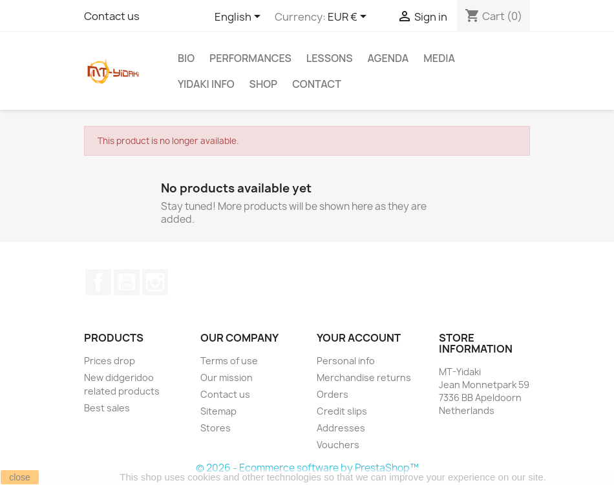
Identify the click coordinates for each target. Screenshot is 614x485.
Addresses (341, 428)
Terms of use (229, 361)
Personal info (346, 361)
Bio (186, 58)
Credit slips (342, 411)
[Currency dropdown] (349, 17)
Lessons (329, 58)
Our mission (226, 377)
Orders (332, 394)
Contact (316, 84)
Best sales (107, 408)
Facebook (98, 282)
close (19, 477)
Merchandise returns (364, 377)
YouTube (127, 282)
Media (439, 58)
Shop (263, 84)
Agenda (388, 58)
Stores (215, 428)
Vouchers (338, 445)
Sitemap (218, 411)
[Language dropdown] (240, 17)
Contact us (112, 16)
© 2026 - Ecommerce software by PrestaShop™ (307, 468)
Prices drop (109, 361)
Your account (359, 338)
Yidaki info (206, 84)
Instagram (155, 282)
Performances (250, 58)
